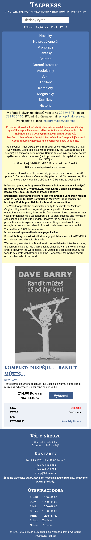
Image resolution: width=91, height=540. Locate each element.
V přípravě (45, 47)
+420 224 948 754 (45, 468)
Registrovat (42, 27)
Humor (77, 421)
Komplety (45, 88)
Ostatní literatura (45, 65)
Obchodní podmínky (45, 442)
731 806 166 (14, 116)
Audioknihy (45, 71)
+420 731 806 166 (45, 464)
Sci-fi (45, 76)
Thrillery (45, 82)
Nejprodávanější (45, 42)
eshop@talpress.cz (45, 473)
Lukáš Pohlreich (49, 536)
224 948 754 (67, 113)
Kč (61, 27)
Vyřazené (61, 396)
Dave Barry (10, 380)
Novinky (45, 36)
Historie (45, 106)
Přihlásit (28, 27)
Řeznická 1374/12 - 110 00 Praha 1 (46, 460)
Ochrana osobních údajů (45, 445)
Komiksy (45, 100)
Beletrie (45, 59)
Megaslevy (45, 94)
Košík (54, 27)
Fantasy (45, 53)
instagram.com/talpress (59, 121)
